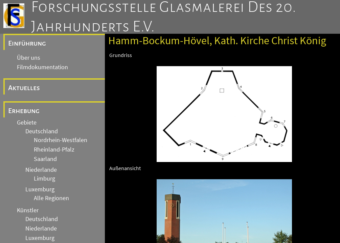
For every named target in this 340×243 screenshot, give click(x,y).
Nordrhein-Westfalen (60, 140)
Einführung (27, 43)
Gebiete (27, 122)
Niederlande (41, 169)
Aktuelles (24, 87)
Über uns (28, 57)
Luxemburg (39, 189)
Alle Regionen (51, 198)
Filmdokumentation (42, 67)
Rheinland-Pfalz (54, 149)
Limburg (44, 178)
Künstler (28, 210)
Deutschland (41, 131)
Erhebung (24, 110)
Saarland (45, 159)
